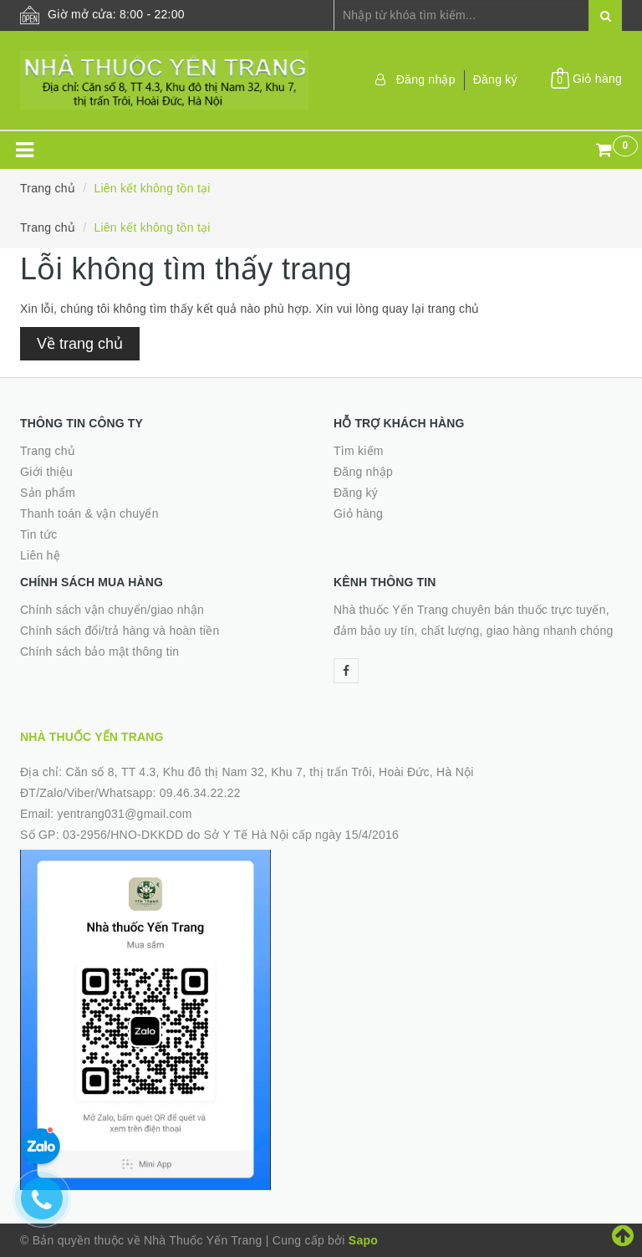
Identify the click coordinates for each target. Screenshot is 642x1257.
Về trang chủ (80, 343)
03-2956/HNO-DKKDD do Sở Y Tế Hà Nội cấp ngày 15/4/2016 (231, 834)
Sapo (363, 1240)
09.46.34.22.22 (200, 793)
